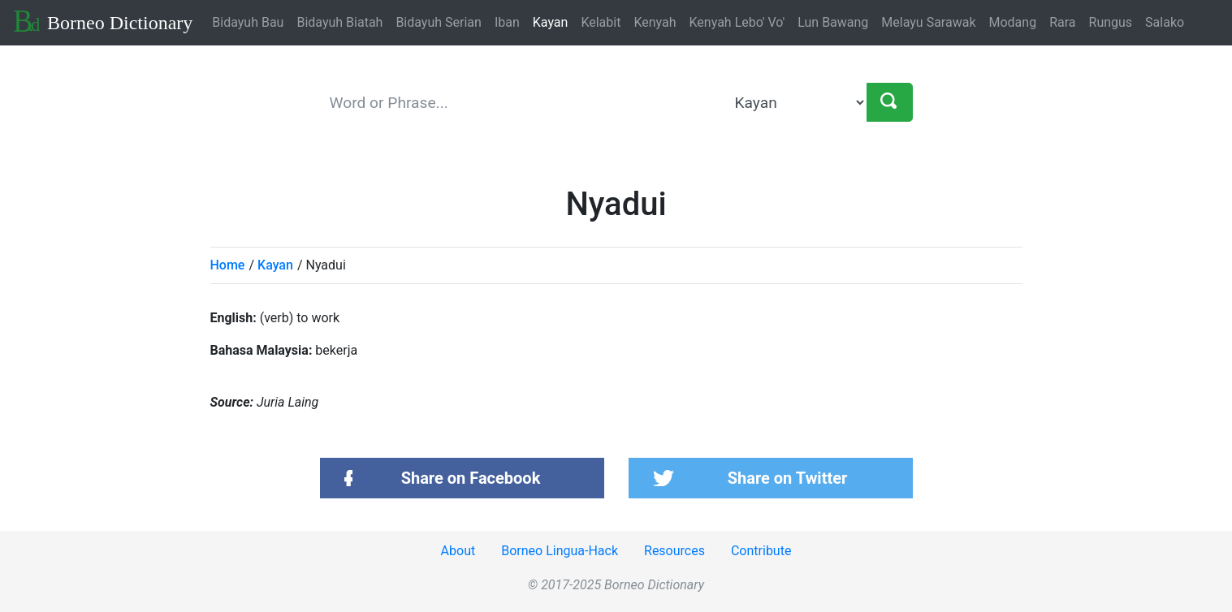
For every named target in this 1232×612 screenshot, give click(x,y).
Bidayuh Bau (247, 22)
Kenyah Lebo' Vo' (737, 22)
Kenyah (654, 22)
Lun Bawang (833, 22)
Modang (1013, 22)
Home (227, 265)
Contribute (761, 550)
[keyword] (524, 102)
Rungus (1111, 22)
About (458, 550)
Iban (507, 22)
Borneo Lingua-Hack (559, 550)
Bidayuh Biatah (339, 22)
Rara (1062, 22)
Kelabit (600, 22)
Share (471, 478)
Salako (1164, 22)
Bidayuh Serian (438, 22)
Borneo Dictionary (102, 20)
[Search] (890, 102)
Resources (674, 550)
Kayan (550, 22)
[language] (797, 102)
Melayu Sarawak (928, 22)
